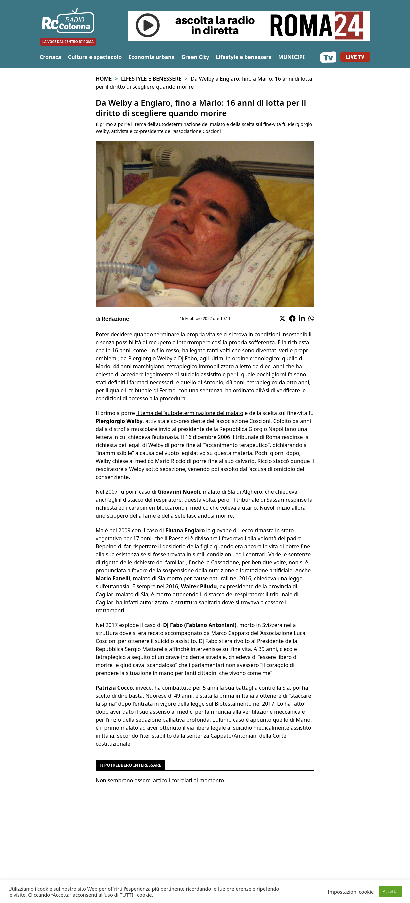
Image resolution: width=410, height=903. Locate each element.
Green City (195, 57)
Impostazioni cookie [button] (351, 892)
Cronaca (50, 57)
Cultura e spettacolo (95, 57)
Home (104, 78)
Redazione (115, 318)
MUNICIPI (291, 57)
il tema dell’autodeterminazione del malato (189, 413)
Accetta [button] (390, 891)
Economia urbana (151, 57)
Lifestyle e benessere (243, 57)
